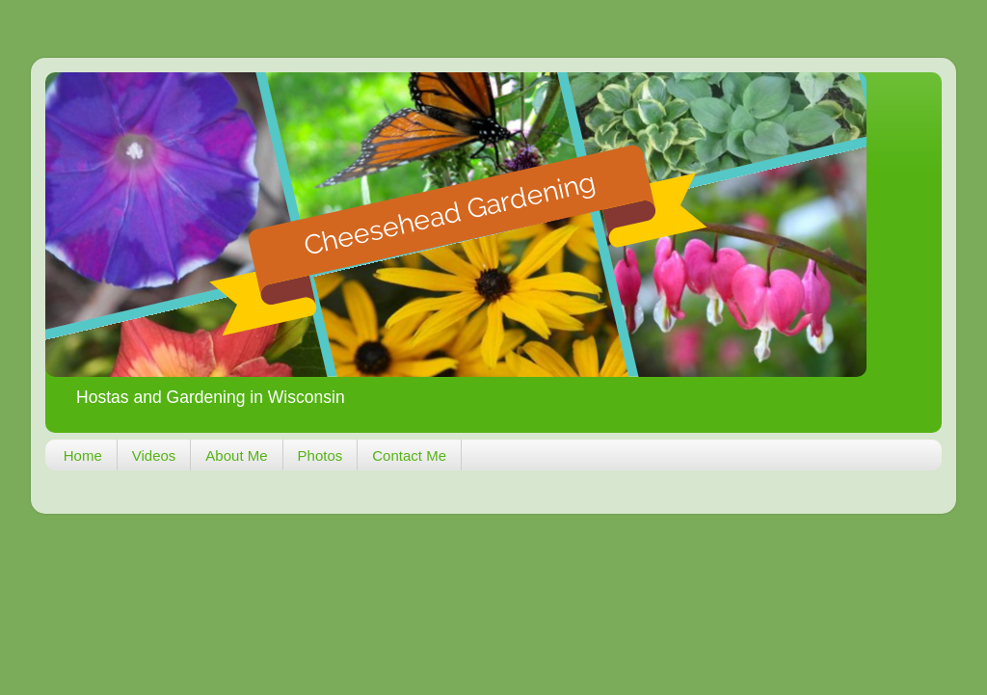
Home (83, 455)
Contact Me (409, 455)
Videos (154, 455)
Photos (320, 455)
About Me (236, 455)
